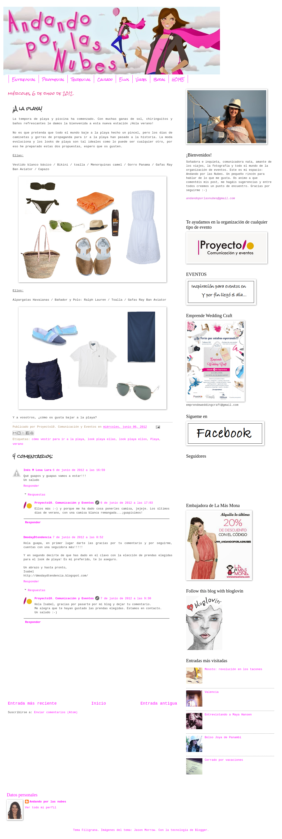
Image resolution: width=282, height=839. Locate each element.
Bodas (159, 79)
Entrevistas (23, 79)
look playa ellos (133, 439)
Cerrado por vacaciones (224, 760)
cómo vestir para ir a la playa (58, 439)
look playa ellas (102, 439)
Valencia (212, 692)
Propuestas (53, 79)
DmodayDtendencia (37, 537)
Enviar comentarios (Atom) (56, 712)
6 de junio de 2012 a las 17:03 (127, 503)
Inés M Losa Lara (37, 470)
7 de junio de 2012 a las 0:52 (78, 537)
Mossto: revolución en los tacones (233, 669)
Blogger (201, 830)
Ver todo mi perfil (40, 807)
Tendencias (81, 79)
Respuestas (36, 494)
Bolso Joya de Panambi (223, 737)
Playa (154, 439)
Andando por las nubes (48, 801)
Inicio (98, 703)
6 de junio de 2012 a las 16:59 (79, 470)
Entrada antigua (159, 703)
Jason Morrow (144, 830)
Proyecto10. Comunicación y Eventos (64, 503)
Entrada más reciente (32, 703)
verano (18, 444)
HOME (178, 79)
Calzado (105, 79)
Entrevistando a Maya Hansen (228, 714)
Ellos (124, 79)
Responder (31, 486)
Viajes (141, 79)
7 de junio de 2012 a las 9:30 (126, 598)
